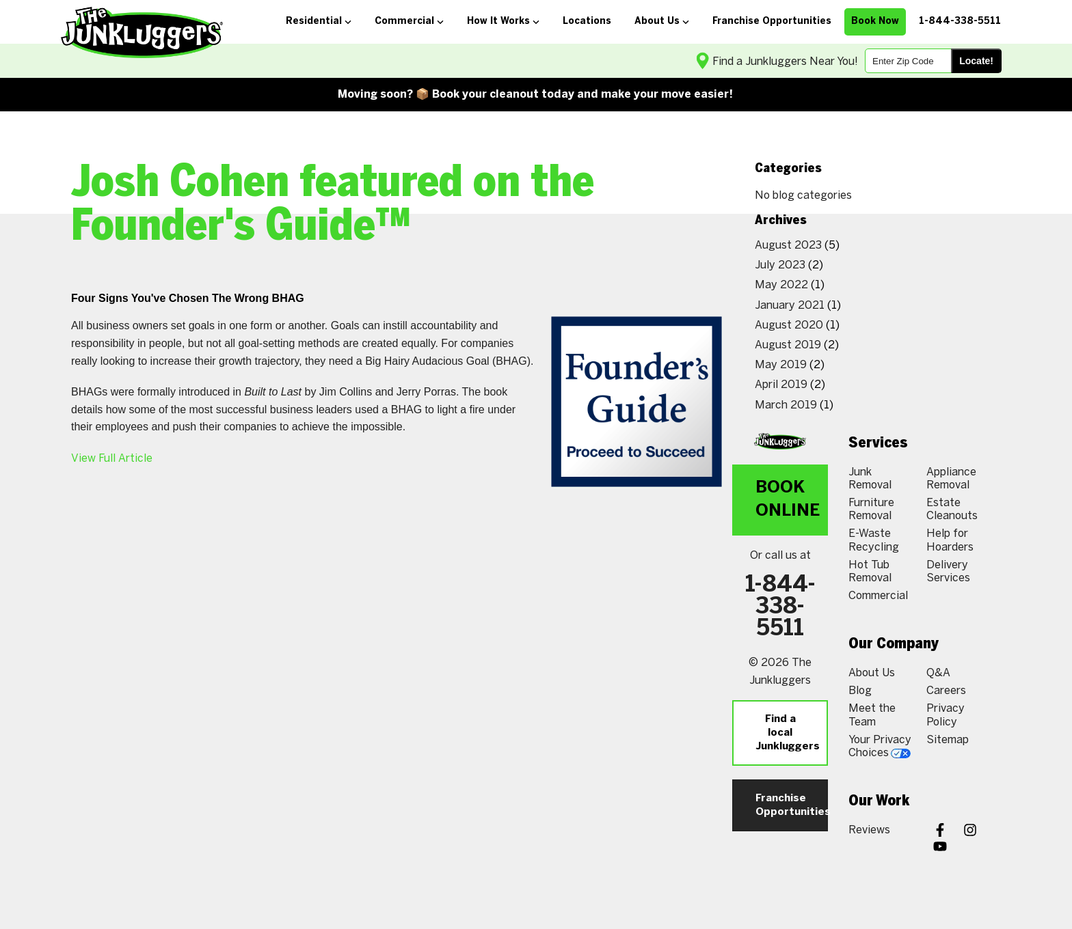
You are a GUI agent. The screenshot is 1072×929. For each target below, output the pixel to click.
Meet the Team (872, 714)
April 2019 (781, 384)
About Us (871, 672)
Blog (860, 690)
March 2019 (786, 404)
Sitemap (947, 739)
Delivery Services (948, 571)
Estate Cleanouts (952, 509)
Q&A (938, 672)
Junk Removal (870, 478)
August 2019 (788, 344)
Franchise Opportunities (791, 805)
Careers (946, 690)
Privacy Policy (945, 714)
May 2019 (781, 364)
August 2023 (788, 244)
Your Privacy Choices (879, 746)
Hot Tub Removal (870, 571)
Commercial (878, 595)
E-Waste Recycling (873, 540)
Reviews (869, 829)
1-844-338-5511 (780, 607)
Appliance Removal (951, 478)
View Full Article (111, 458)
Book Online (787, 499)
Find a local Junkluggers (787, 733)
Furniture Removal (871, 509)
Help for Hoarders (950, 540)
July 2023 (780, 264)
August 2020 (789, 324)
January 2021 (790, 305)
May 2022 (781, 284)
